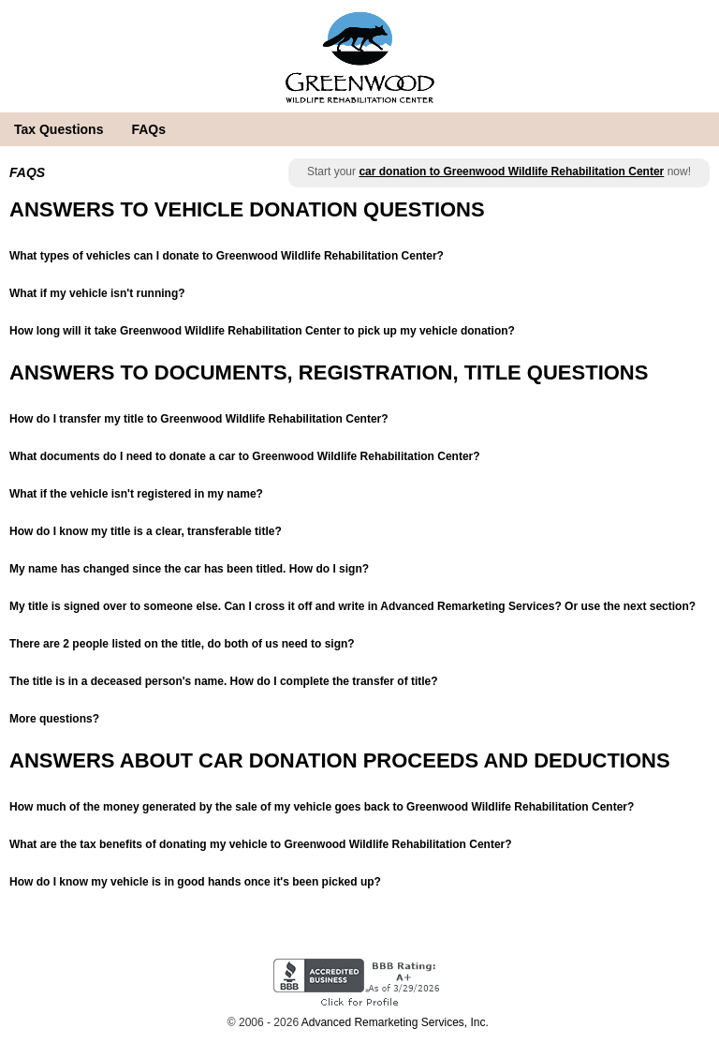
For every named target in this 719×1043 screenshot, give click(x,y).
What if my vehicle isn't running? (97, 293)
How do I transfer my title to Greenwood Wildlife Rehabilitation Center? (199, 418)
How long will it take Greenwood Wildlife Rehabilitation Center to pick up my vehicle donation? (262, 330)
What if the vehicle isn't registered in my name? (136, 493)
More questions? (54, 718)
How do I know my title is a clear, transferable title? (145, 531)
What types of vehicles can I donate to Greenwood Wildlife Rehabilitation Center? (226, 255)
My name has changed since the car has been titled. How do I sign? (189, 568)
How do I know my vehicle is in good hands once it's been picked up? (195, 881)
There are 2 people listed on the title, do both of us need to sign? (182, 643)
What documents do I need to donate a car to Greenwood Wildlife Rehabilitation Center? (244, 456)
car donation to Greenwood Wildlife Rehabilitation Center (511, 171)
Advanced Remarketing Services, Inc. (395, 1022)
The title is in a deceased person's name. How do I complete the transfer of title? (223, 681)
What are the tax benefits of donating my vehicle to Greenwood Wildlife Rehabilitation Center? (260, 844)
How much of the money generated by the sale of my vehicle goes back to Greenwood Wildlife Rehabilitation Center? (321, 806)
